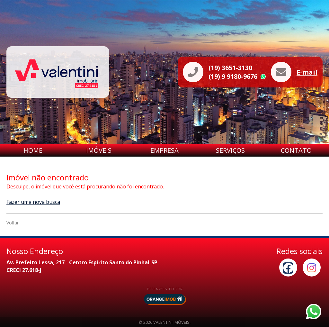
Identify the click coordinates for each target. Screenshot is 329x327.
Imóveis (98, 150)
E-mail (307, 72)
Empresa (164, 150)
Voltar (12, 223)
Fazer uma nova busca (33, 201)
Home (32, 150)
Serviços (230, 150)
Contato (296, 150)
